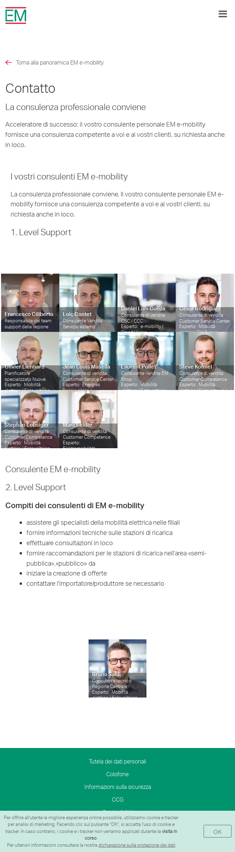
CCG (117, 799)
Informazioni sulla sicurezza (117, 786)
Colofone (117, 774)
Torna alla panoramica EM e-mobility (60, 62)
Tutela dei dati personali (117, 761)
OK (217, 831)
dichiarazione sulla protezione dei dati (136, 845)
